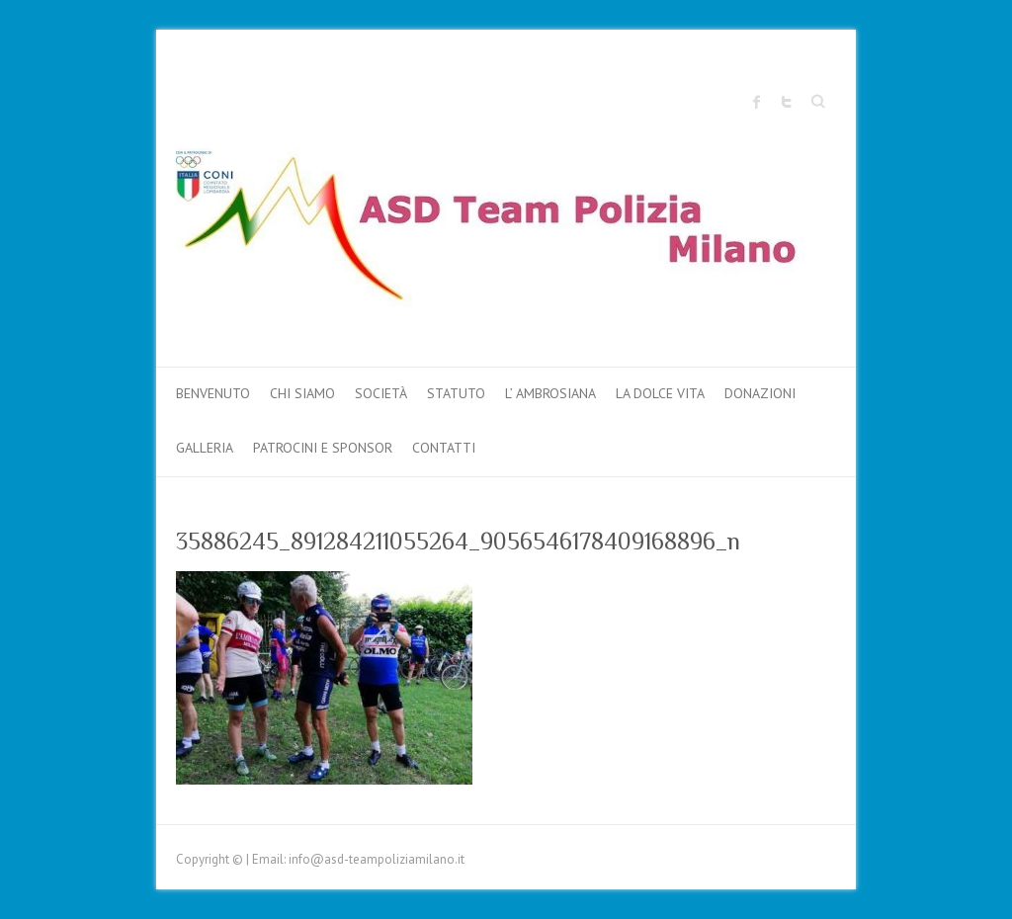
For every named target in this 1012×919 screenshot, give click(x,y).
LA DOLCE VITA (660, 393)
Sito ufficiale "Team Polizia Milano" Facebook (757, 102)
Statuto (456, 393)
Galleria (204, 448)
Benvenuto (213, 393)
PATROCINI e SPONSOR (322, 448)
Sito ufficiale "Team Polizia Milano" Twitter (786, 102)
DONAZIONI (760, 393)
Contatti (443, 448)
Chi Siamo (302, 393)
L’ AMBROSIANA (550, 393)
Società (381, 393)
